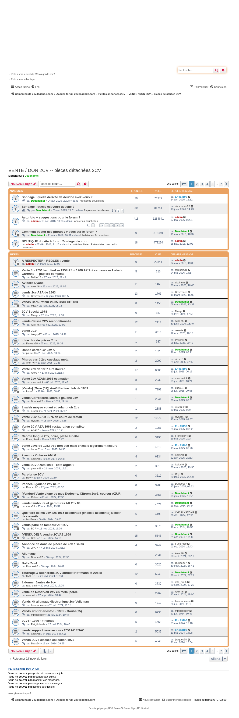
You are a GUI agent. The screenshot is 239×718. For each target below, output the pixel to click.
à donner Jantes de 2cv (39, 582)
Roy (28, 477)
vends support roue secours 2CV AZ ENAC (53, 630)
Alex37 (35, 372)
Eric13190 (181, 196)
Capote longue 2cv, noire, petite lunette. (51, 436)
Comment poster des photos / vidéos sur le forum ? (59, 231)
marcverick (37, 382)
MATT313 (31, 576)
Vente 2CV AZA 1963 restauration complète (53, 426)
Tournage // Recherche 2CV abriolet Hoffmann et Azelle (62, 573)
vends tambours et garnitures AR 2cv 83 (51, 503)
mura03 (30, 506)
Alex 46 (35, 286)
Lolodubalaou (38, 605)
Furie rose (181, 543)
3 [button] (202, 184)
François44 (32, 439)
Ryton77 (36, 420)
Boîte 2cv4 (29, 563)
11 (106, 225)
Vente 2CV (29, 330)
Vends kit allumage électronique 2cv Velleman (55, 601)
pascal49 (36, 468)
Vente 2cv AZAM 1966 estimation (46, 378)
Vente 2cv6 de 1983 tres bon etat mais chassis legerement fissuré (69, 445)
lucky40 (35, 458)
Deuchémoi (32, 175)
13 (116, 225)
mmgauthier (38, 614)
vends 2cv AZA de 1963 (39, 292)
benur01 (35, 449)
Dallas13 (36, 277)
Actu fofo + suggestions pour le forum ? (51, 217)
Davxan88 (32, 343)
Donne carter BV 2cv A (38, 350)
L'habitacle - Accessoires (95, 235)
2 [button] (196, 184)
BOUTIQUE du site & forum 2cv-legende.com (54, 241)
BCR (33, 528)
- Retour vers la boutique (22, 79)
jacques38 (181, 639)
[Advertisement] (123, 131)
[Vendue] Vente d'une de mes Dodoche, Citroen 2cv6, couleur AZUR (71, 493)
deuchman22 (182, 206)
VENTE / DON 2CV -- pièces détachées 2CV (54, 170)
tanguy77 (36, 334)
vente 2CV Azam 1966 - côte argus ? (48, 465)
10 (101, 225)
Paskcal (179, 340)
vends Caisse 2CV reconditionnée (46, 321)
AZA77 (35, 430)
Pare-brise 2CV (33, 474)
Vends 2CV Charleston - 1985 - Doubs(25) (52, 611)
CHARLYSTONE (184, 512)
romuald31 (181, 269)
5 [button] (212, 184)
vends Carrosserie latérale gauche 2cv (50, 398)
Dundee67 (37, 401)
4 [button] (207, 184)
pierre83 (30, 353)
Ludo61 (30, 391)
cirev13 (179, 359)
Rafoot (35, 497)
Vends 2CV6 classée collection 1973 (48, 640)
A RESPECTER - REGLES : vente (46, 260)
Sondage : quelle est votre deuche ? (48, 206)
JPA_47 (35, 547)
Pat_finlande (38, 624)
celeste (179, 330)
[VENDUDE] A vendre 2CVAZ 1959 (46, 534)
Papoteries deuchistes (91, 200)
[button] (183, 184)
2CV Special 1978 (34, 311)
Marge (34, 315)
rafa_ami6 (32, 585)
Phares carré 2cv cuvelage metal (45, 359)
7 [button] (221, 184)
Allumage (28, 553)
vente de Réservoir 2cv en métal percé (50, 592)
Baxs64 (35, 643)
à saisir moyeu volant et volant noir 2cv (50, 407)
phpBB (107, 708)
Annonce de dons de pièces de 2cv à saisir (53, 544)
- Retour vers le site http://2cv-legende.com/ (32, 74)
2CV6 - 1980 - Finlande (38, 620)
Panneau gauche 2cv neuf (41, 484)
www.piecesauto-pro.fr (20, 693)
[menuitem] (35, 87)
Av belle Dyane (32, 283)
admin (35, 221)
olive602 (36, 411)
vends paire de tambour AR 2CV (45, 525)
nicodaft (30, 595)
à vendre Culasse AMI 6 (39, 455)
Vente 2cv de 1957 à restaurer (43, 369)
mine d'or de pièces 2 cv (39, 340)
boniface (31, 519)
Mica (33, 305)
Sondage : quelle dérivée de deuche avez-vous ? (57, 197)
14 (121, 225)
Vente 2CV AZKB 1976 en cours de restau (52, 417)
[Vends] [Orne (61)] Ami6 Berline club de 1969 (55, 388)
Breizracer (37, 296)
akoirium (180, 282)
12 (111, 225)
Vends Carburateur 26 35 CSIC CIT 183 (50, 302)
